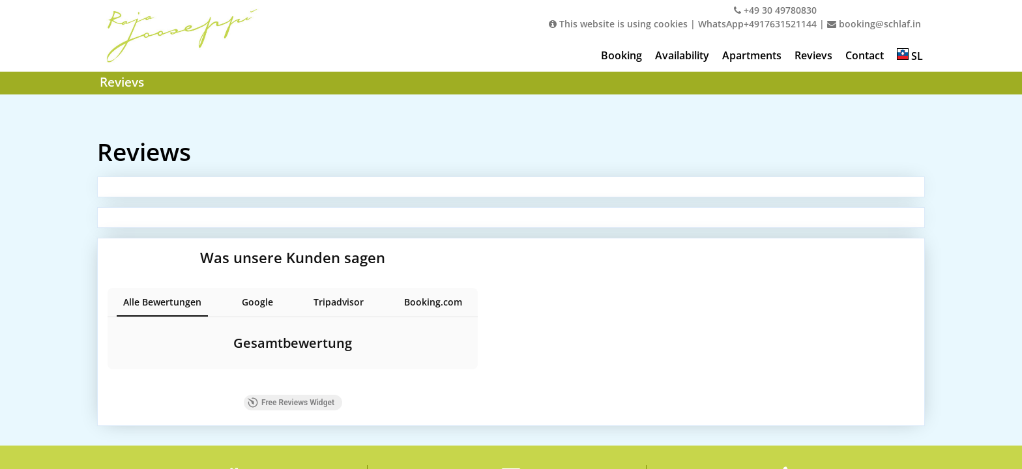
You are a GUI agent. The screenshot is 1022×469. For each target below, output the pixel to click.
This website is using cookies (618, 24)
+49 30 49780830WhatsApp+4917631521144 (757, 17)
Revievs (813, 55)
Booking (621, 55)
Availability (682, 55)
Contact (864, 55)
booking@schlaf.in (874, 24)
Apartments (751, 55)
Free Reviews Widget (317, 396)
